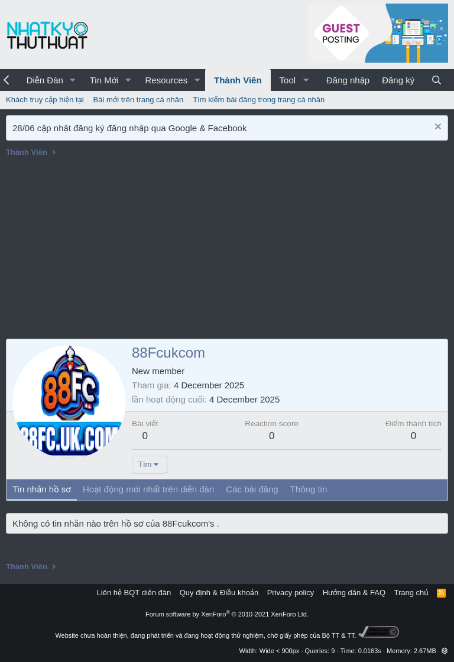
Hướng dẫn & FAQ (354, 592)
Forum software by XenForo (227, 614)
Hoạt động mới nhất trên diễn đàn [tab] (148, 489)
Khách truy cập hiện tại (45, 99)
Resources (166, 80)
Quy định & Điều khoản (219, 592)
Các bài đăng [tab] (252, 489)
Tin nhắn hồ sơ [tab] (41, 489)
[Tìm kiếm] (436, 80)
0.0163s (369, 650)
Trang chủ (411, 592)
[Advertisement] (227, 250)
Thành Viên (238, 80)
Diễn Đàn (45, 80)
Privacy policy (290, 592)
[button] (72, 80)
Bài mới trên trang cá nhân (138, 99)
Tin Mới (104, 80)
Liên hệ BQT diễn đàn (134, 592)
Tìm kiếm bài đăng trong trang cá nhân (259, 99)
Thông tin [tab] (308, 489)
